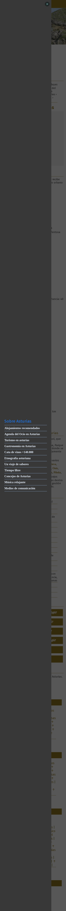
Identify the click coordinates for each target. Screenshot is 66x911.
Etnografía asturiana (17, 458)
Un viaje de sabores (16, 464)
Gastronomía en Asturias (20, 446)
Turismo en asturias (16, 440)
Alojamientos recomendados (22, 428)
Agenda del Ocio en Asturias (22, 434)
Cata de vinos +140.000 (18, 452)
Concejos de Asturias (17, 476)
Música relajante (15, 482)
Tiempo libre (12, 470)
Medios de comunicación (19, 488)
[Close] (47, 4)
